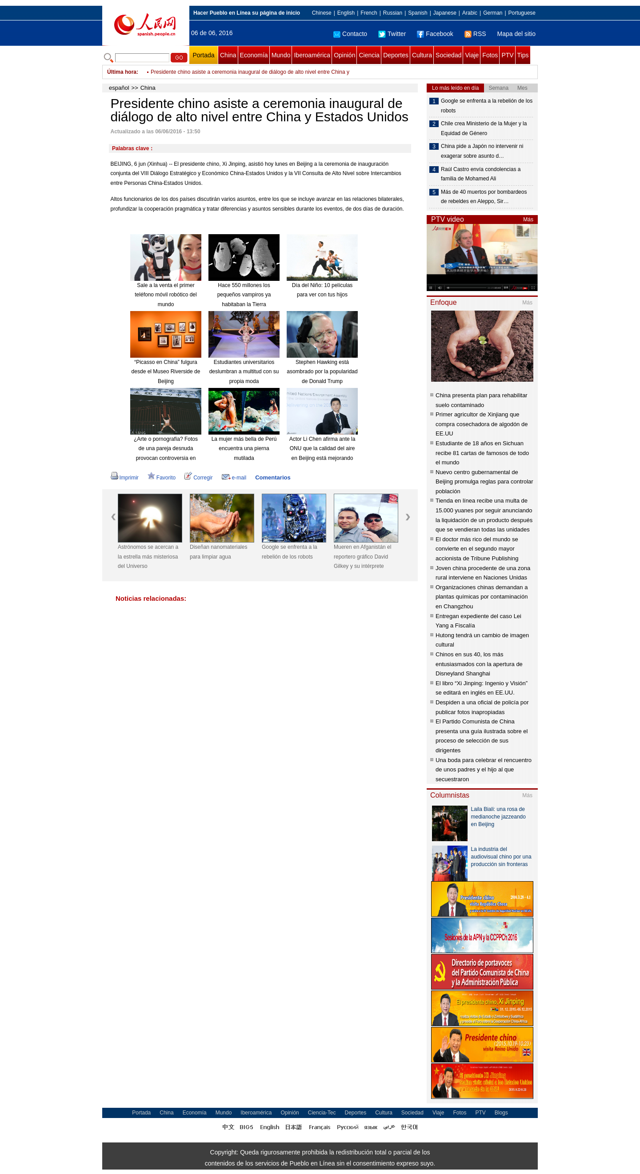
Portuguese (522, 13)
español (119, 87)
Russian (392, 13)
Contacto (350, 33)
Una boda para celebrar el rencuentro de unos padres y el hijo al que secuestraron (484, 770)
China (228, 55)
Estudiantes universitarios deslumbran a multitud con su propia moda (244, 371)
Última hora (121, 72)
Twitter (392, 33)
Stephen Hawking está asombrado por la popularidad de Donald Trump (322, 371)
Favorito (162, 478)
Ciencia (369, 55)
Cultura (422, 55)
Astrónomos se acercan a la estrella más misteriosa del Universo (148, 556)
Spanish (417, 13)
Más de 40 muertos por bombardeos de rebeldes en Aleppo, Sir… (484, 197)
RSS (475, 33)
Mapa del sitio (516, 33)
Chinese (322, 13)
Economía (254, 55)
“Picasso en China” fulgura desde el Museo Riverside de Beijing (166, 371)
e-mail (234, 478)
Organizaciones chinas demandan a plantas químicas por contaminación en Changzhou (482, 597)
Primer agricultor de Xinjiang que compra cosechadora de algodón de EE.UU (482, 424)
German (492, 13)
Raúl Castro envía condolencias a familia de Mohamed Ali (480, 174)
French (368, 13)
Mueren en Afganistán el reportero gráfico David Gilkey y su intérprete (362, 556)
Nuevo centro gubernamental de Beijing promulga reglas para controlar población (484, 482)
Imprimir (125, 478)
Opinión (344, 55)
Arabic (469, 13)
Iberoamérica (312, 55)
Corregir (198, 478)
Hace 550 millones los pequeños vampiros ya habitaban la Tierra (244, 294)
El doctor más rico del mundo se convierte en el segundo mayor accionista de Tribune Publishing (477, 549)
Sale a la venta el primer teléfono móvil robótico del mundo (165, 294)
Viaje (472, 55)
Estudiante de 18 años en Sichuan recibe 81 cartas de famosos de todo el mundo (482, 453)
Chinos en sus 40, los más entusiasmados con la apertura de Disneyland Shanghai (479, 664)
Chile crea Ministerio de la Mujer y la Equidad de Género (484, 128)
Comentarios (272, 477)
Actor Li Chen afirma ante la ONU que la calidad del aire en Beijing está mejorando (322, 448)
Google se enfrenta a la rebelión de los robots (289, 552)
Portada (203, 55)
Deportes (395, 55)
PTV (507, 55)
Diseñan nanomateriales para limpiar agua (218, 552)
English (346, 13)
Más (528, 219)
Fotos (490, 55)
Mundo (281, 55)
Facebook (435, 33)
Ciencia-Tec (322, 1113)
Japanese (444, 13)
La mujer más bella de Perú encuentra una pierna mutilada (244, 448)
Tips (523, 55)
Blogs (501, 1113)
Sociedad (448, 55)
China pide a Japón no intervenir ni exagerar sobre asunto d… (482, 151)
